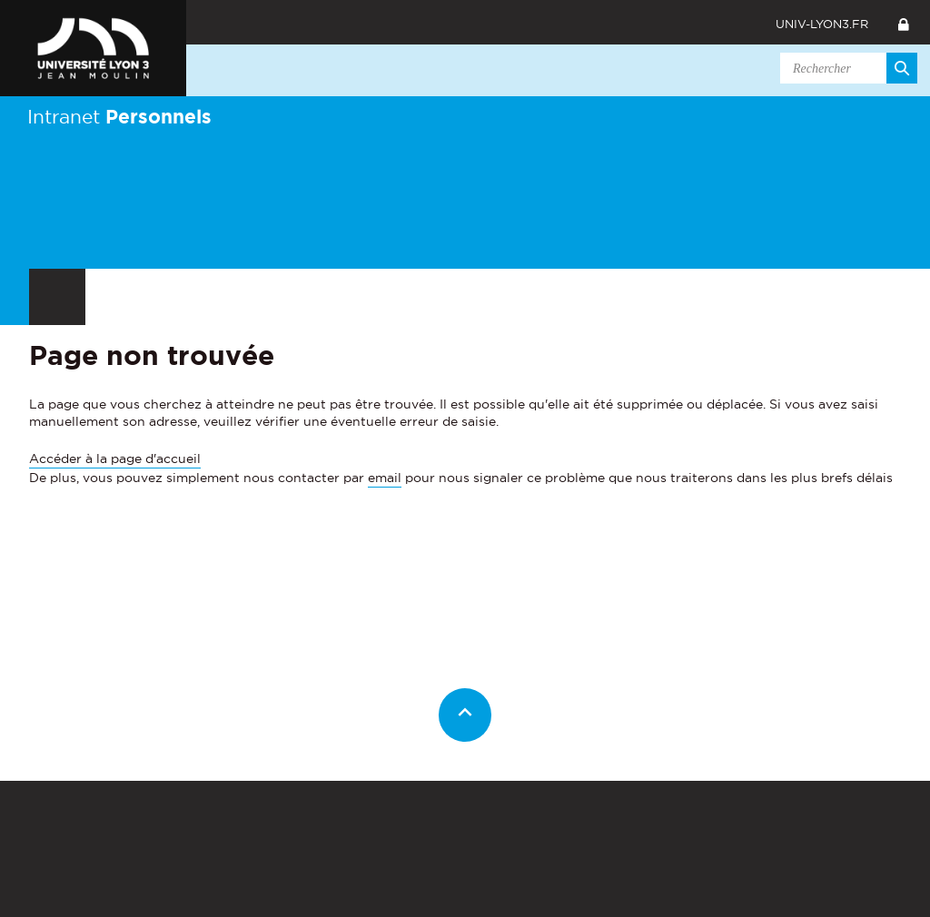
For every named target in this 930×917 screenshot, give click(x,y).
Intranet (119, 116)
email (384, 477)
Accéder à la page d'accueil (115, 458)
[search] (845, 68)
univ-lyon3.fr (822, 23)
